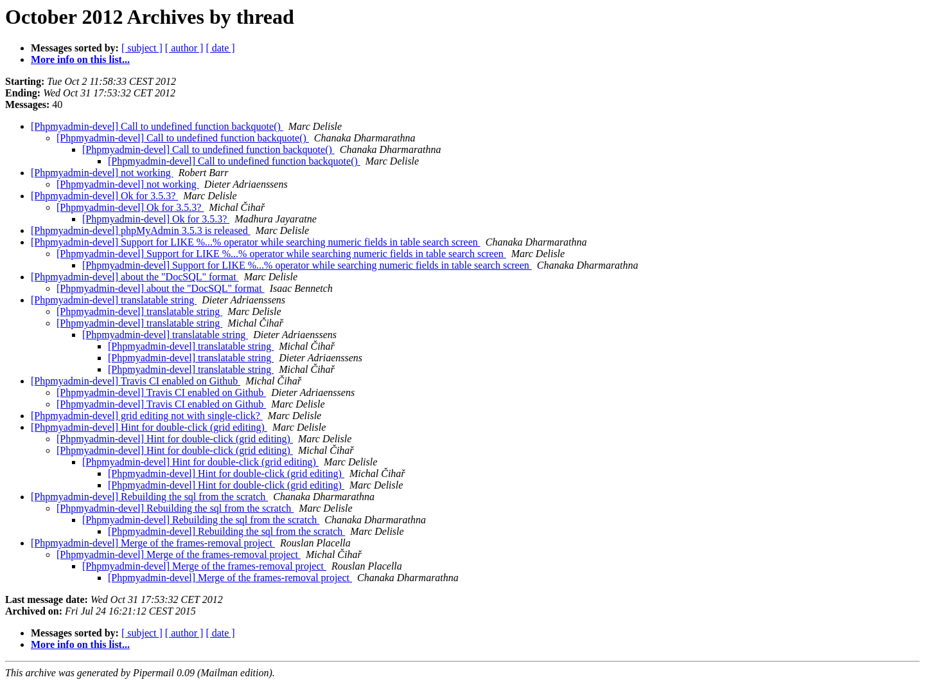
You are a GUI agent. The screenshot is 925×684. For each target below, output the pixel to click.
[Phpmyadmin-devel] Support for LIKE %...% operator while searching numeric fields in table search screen (255, 242)
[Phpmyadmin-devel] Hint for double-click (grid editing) (149, 427)
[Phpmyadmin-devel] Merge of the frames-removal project (153, 542)
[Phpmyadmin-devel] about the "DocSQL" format (135, 276)
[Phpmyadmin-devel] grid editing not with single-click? (147, 415)
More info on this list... (80, 59)
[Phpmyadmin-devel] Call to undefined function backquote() (157, 126)
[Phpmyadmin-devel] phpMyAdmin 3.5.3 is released (141, 230)
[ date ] (220, 47)
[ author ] (184, 47)
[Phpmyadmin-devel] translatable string (114, 299)
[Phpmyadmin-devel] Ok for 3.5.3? (104, 195)
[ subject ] (142, 47)
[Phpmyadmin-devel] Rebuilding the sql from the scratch (149, 496)
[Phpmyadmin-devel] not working (102, 172)
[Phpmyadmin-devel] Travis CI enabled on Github (135, 380)
